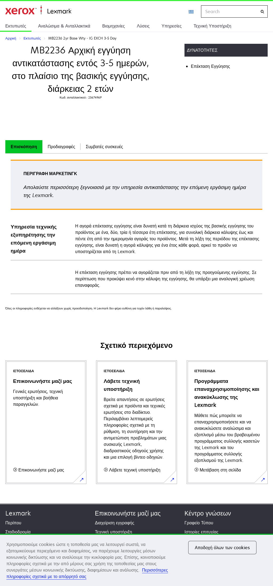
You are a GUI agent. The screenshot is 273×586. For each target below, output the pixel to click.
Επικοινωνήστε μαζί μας (127, 513)
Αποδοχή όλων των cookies (222, 547)
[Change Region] (191, 11)
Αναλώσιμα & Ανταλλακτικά (64, 26)
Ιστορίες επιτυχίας (201, 532)
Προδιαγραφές (61, 147)
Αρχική (38, 10)
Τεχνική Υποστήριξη (212, 26)
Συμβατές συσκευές (104, 147)
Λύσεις (143, 26)
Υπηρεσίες (172, 26)
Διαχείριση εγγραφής (114, 523)
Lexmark (18, 513)
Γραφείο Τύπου (198, 523)
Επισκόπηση (24, 147)
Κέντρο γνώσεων (207, 513)
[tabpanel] (136, 227)
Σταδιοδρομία (18, 532)
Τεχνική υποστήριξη (113, 532)
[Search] (262, 12)
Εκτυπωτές (15, 26)
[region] (136, 560)
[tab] (23, 146)
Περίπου (13, 523)
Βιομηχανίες (113, 26)
